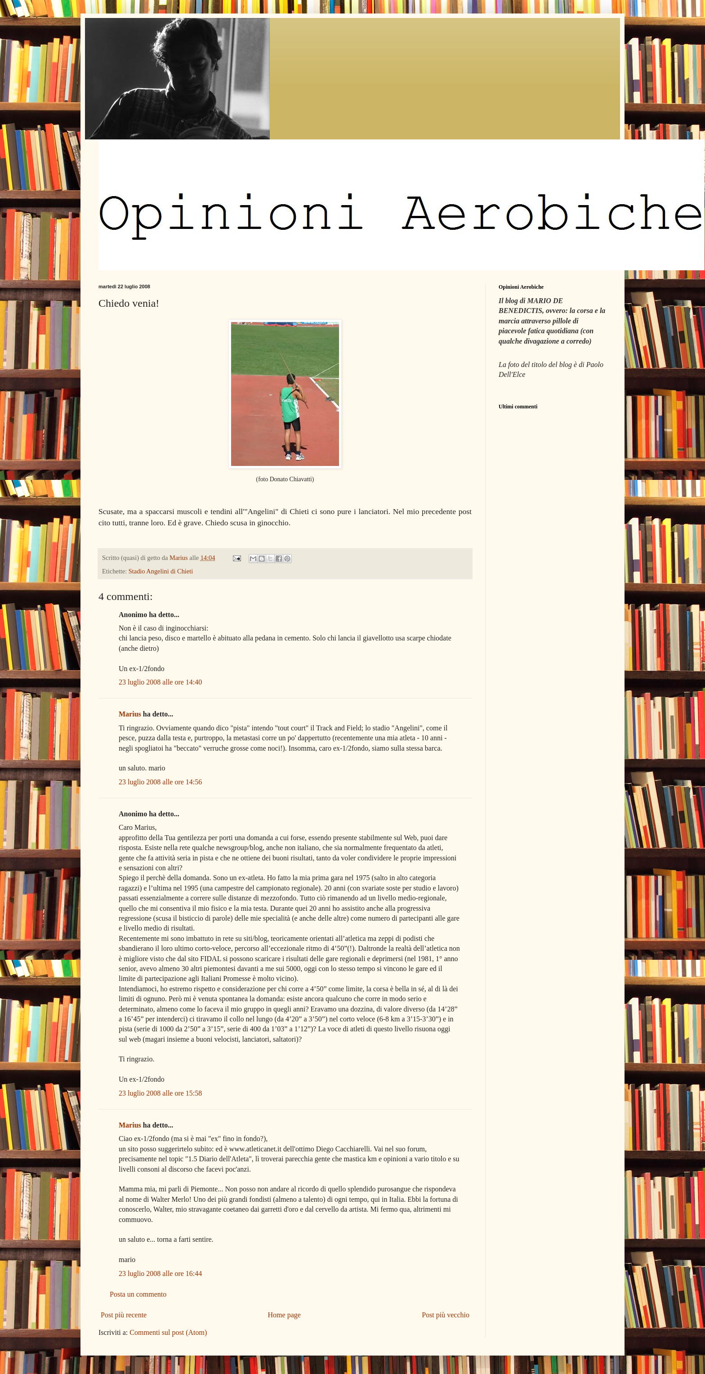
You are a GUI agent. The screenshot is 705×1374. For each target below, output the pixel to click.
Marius (130, 714)
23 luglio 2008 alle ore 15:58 (160, 1093)
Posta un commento (138, 1294)
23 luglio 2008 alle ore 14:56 (160, 782)
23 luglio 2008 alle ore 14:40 (160, 682)
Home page (284, 1315)
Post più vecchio (445, 1315)
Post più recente (124, 1315)
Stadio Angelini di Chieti (161, 571)
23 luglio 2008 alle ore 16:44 (160, 1273)
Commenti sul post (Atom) (168, 1332)
